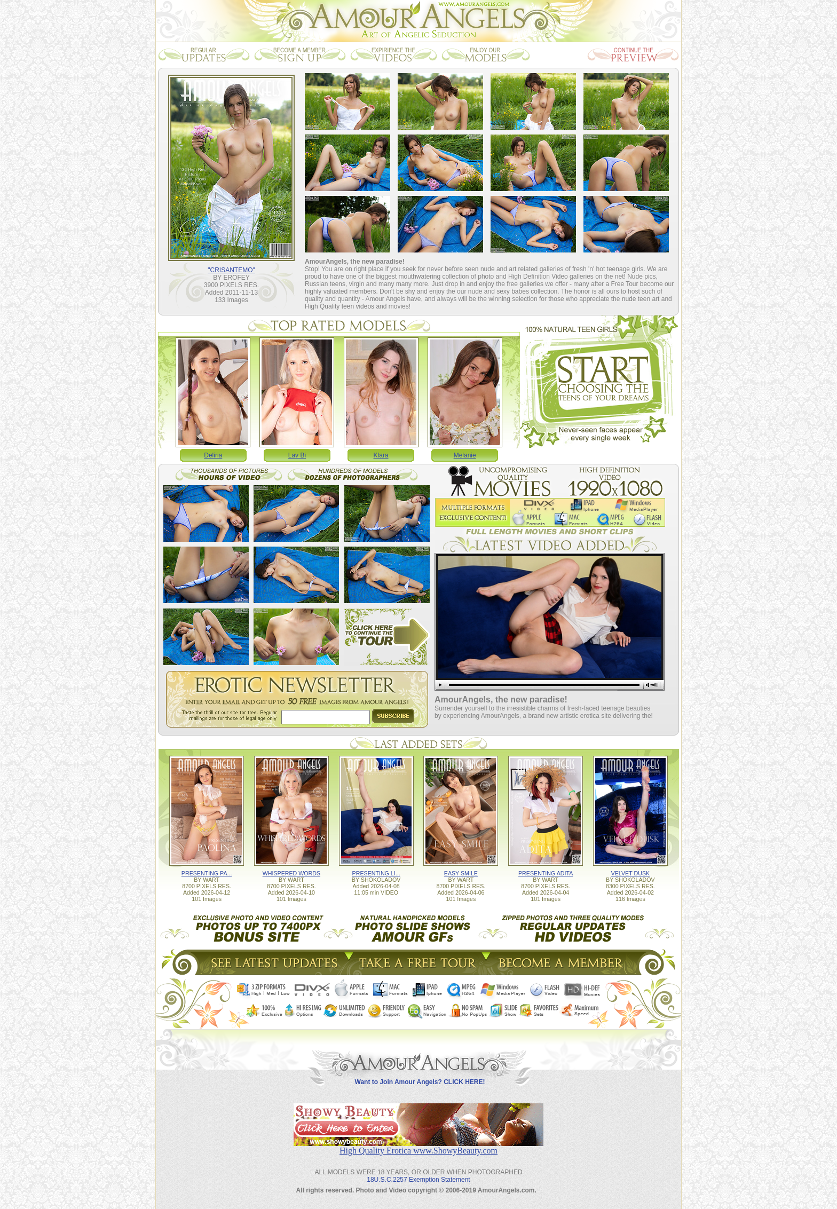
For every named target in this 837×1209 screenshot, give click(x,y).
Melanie (465, 455)
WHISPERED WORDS (291, 873)
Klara (381, 455)
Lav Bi (297, 455)
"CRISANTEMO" (231, 270)
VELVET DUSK (630, 873)
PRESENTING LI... (376, 873)
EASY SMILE (461, 873)
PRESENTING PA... (206, 873)
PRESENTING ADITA (545, 873)
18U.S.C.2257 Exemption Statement (418, 1179)
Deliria (213, 455)
